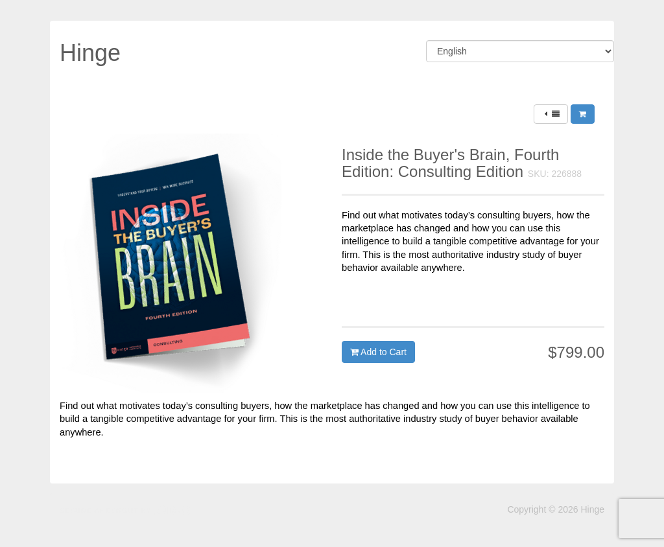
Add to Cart (378, 352)
